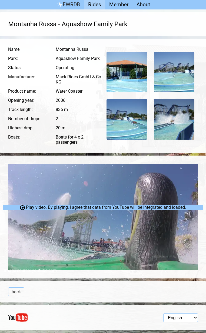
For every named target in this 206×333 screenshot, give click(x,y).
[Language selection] (180, 317)
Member (118, 4)
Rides (94, 4)
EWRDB (68, 4)
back (16, 291)
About (143, 4)
